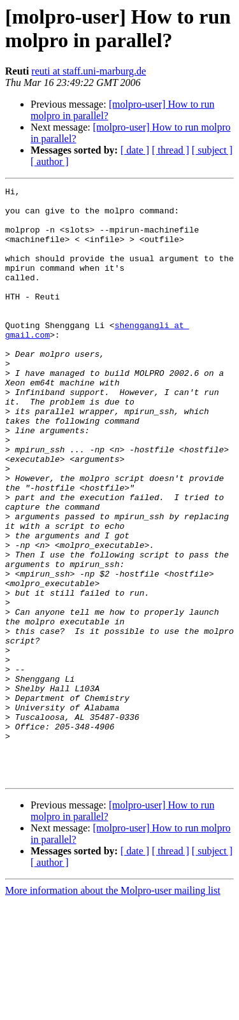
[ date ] (134, 150)
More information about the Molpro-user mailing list (113, 1008)
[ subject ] (212, 150)
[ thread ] (170, 150)
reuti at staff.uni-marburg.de (88, 71)
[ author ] (50, 161)
